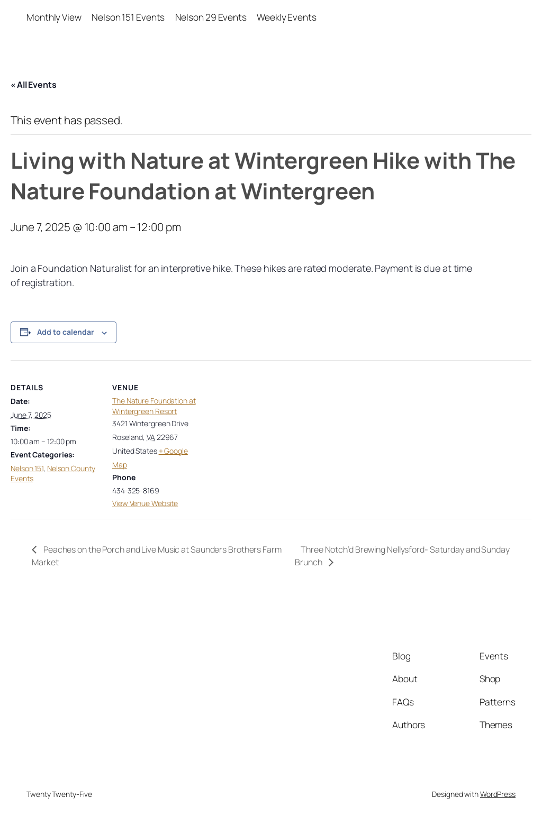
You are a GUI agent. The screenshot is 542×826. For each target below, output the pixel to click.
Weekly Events (287, 17)
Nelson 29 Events (211, 17)
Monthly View (54, 17)
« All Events (34, 84)
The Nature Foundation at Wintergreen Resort (154, 406)
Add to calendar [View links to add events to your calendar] (65, 332)
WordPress (498, 794)
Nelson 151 (27, 468)
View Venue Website (145, 503)
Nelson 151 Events (128, 17)
